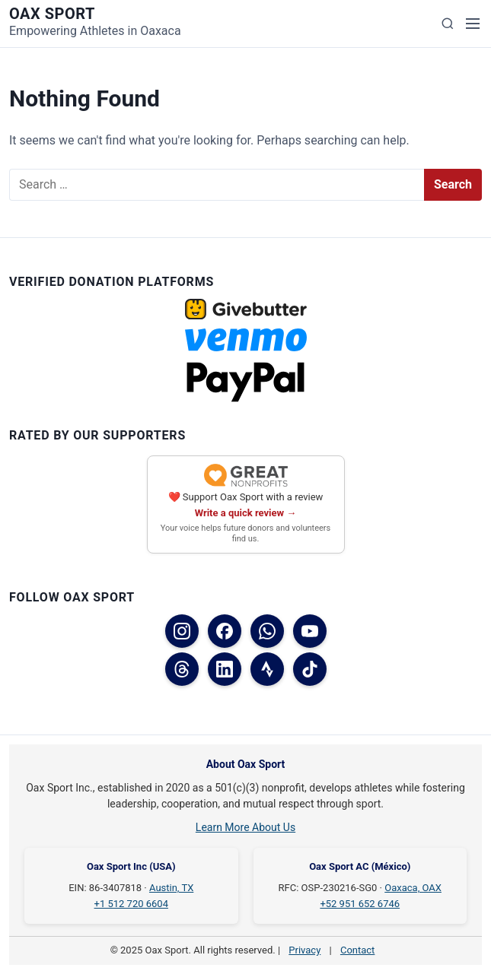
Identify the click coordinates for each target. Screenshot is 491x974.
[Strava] (267, 669)
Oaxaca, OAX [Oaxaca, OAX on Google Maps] (413, 887)
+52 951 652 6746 (360, 903)
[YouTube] (310, 631)
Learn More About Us (245, 827)
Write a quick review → (246, 513)
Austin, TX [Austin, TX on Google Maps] (171, 887)
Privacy (304, 950)
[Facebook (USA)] (224, 631)
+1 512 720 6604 (131, 903)
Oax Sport (52, 14)
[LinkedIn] (224, 669)
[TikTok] (310, 669)
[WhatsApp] (267, 631)
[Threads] (182, 669)
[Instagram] (182, 631)
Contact (357, 950)
